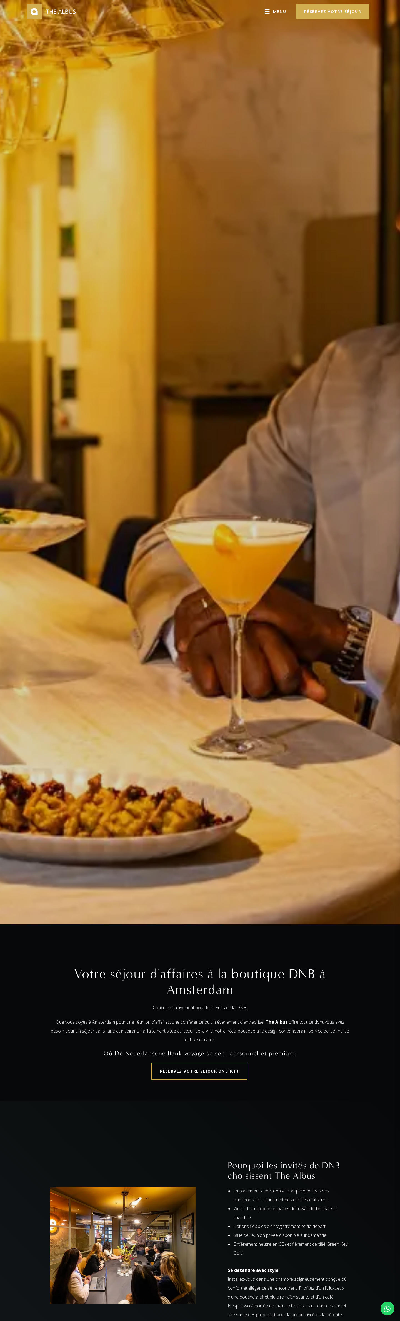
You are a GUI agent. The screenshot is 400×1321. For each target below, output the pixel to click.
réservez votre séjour (332, 11)
